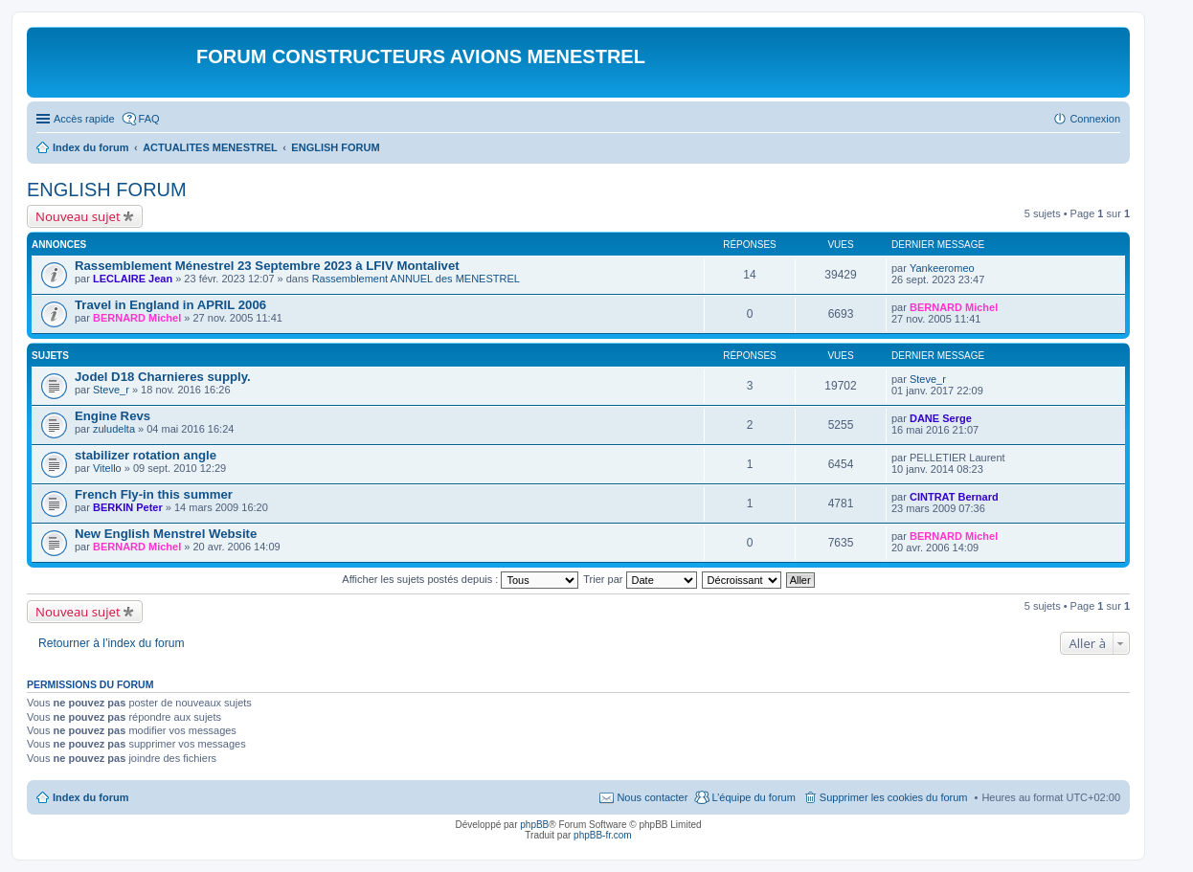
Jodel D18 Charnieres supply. (163, 376)
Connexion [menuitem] (1094, 118)
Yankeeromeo (942, 268)
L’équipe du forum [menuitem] (753, 797)
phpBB (534, 824)
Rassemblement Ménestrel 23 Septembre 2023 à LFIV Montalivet (267, 265)
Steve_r (111, 389)
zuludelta (114, 429)
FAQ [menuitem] (149, 118)
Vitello (107, 468)
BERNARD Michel (137, 318)
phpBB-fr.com (603, 835)
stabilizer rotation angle (145, 455)
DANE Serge (941, 418)
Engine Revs (112, 416)
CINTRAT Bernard (954, 497)
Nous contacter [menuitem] (652, 797)
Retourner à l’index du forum (111, 643)
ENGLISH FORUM (107, 189)
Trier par (639, 579)
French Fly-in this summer (154, 494)
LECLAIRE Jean (132, 278)
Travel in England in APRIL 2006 (170, 305)
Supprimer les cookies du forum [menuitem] (894, 797)
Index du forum (90, 797)
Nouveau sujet (78, 216)
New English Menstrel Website (166, 533)
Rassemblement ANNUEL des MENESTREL (416, 278)
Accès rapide (84, 118)
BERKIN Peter (128, 507)
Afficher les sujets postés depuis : (460, 579)
